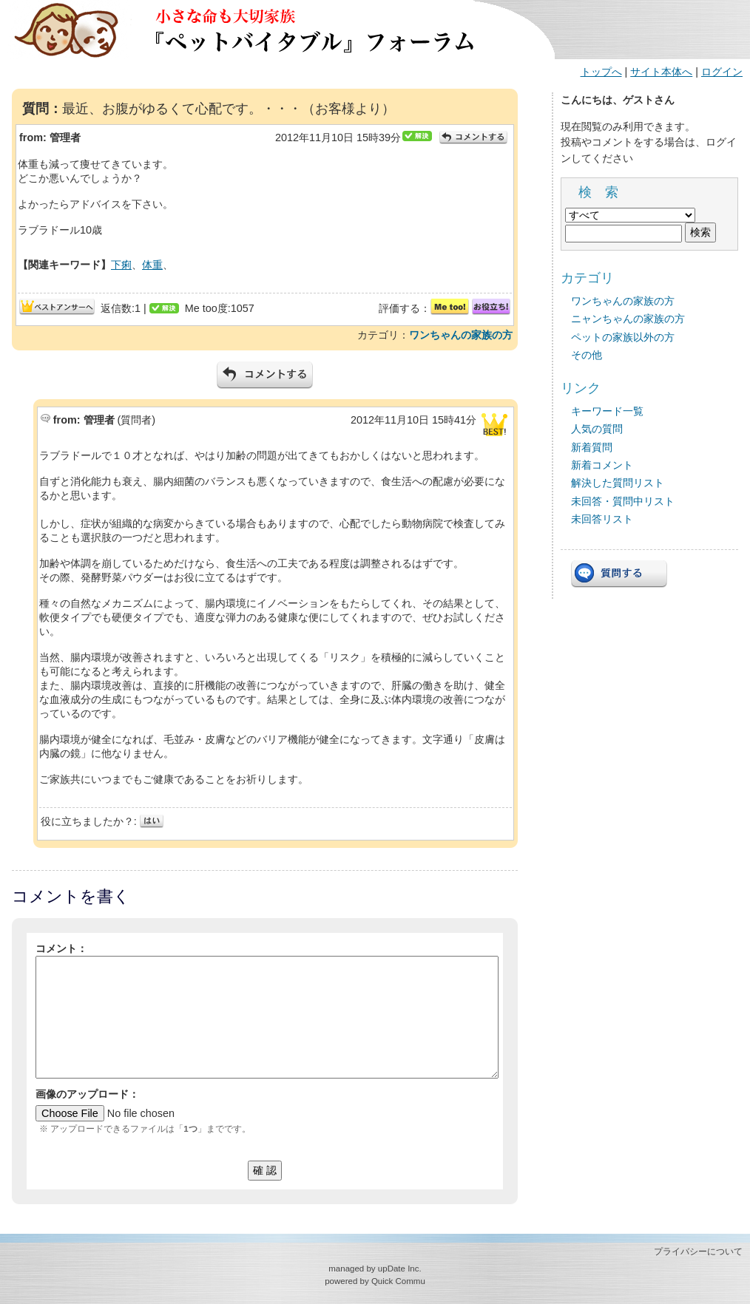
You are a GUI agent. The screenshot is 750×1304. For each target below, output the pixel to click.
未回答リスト (602, 519)
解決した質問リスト (617, 483)
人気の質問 (597, 429)
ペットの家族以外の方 (623, 337)
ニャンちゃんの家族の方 (628, 319)
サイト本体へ (661, 72)
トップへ (601, 72)
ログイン (722, 72)
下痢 (121, 265)
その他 (586, 355)
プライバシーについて (698, 1251)
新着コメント (602, 465)
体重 (152, 265)
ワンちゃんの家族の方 (461, 335)
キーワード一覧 (607, 411)
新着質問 (591, 447)
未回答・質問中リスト (623, 501)
